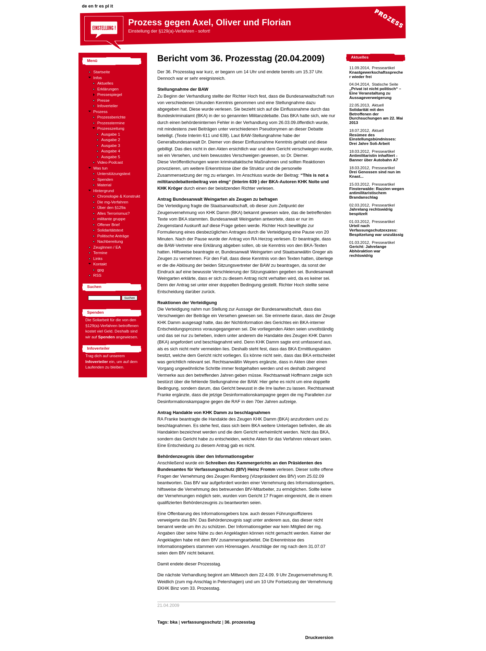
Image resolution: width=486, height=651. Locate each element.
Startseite (101, 72)
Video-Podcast (110, 162)
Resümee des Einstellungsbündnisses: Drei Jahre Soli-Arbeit (372, 139)
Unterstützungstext (113, 174)
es (101, 6)
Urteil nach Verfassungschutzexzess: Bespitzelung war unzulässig (376, 230)
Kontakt (100, 264)
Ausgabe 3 (110, 145)
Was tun (100, 168)
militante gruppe (111, 219)
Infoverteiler (107, 106)
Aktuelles (105, 83)
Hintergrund (103, 191)
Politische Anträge (113, 236)
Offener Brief (108, 225)
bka (174, 622)
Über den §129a (111, 207)
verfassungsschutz (201, 622)
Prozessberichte (111, 117)
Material (104, 185)
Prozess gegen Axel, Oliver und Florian (209, 22)
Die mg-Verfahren (113, 202)
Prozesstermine (111, 123)
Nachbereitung (110, 241)
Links (97, 258)
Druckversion (319, 637)
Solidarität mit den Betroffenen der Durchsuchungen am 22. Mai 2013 (376, 116)
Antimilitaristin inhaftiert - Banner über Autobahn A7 (373, 157)
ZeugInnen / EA (107, 247)
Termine (100, 253)
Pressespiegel (109, 94)
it (111, 6)
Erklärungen (108, 89)
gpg (100, 270)
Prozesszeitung (110, 128)
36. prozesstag (239, 622)
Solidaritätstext (110, 230)
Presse (103, 100)
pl (107, 6)
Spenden (105, 179)
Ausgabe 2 (110, 140)
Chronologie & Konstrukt (118, 196)
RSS (97, 275)
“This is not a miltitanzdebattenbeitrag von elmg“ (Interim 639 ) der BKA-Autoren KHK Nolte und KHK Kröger (243, 182)
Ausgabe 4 (110, 151)
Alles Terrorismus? (113, 213)
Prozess (100, 112)
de (84, 6)
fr (96, 6)
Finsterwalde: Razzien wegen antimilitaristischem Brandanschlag (376, 193)
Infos (97, 78)
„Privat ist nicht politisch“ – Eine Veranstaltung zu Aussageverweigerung (375, 93)
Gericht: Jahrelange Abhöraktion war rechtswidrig (367, 251)
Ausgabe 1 (110, 134)
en (91, 6)
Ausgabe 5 (110, 157)
